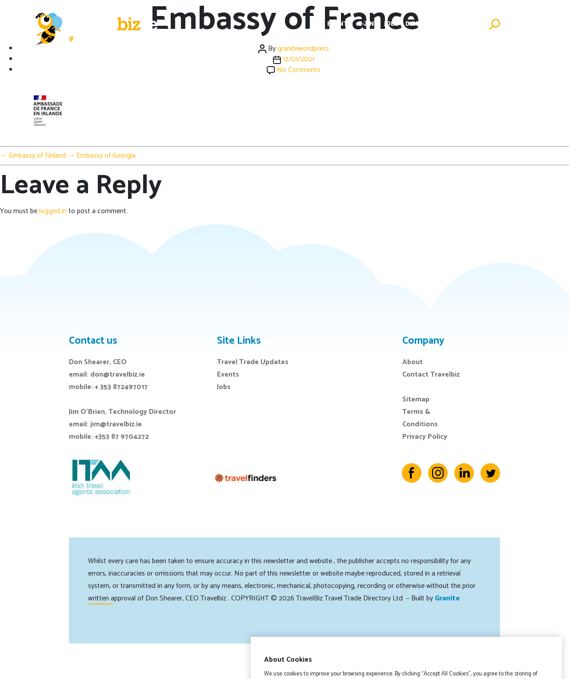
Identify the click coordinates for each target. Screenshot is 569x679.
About (412, 362)
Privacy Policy (424, 437)
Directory (423, 24)
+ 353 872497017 (121, 387)
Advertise (464, 24)
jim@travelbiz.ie (116, 424)
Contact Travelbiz (431, 375)
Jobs (391, 24)
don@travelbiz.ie (117, 375)
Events (339, 24)
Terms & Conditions (420, 418)
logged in (53, 211)
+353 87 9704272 (122, 437)
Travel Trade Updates (253, 362)
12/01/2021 (298, 59)
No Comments (299, 70)
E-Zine (367, 24)
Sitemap (415, 399)
